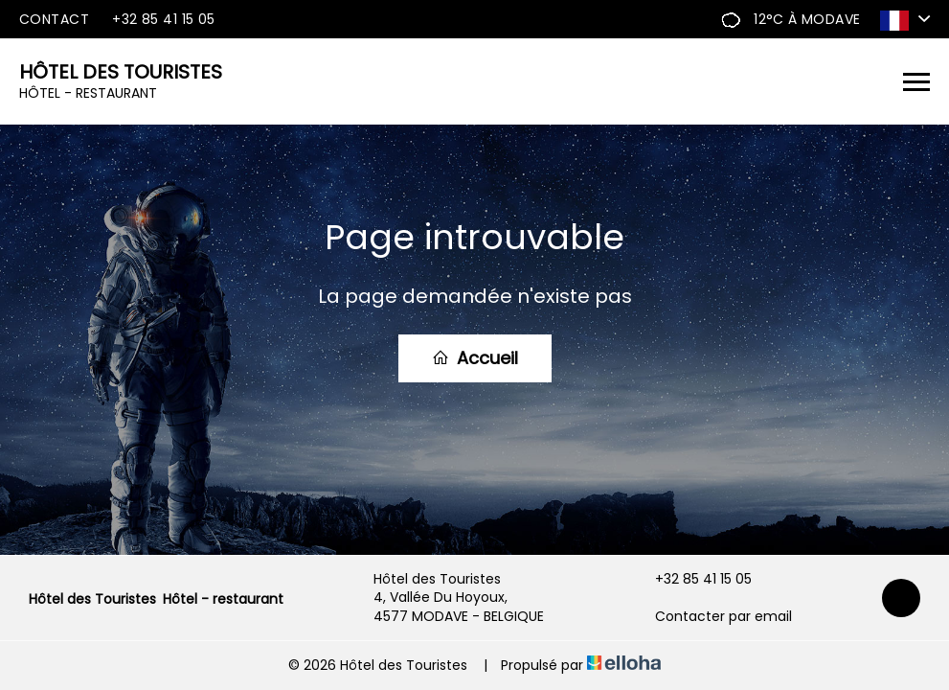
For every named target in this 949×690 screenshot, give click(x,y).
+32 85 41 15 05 (692, 579)
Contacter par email (712, 617)
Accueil (475, 358)
